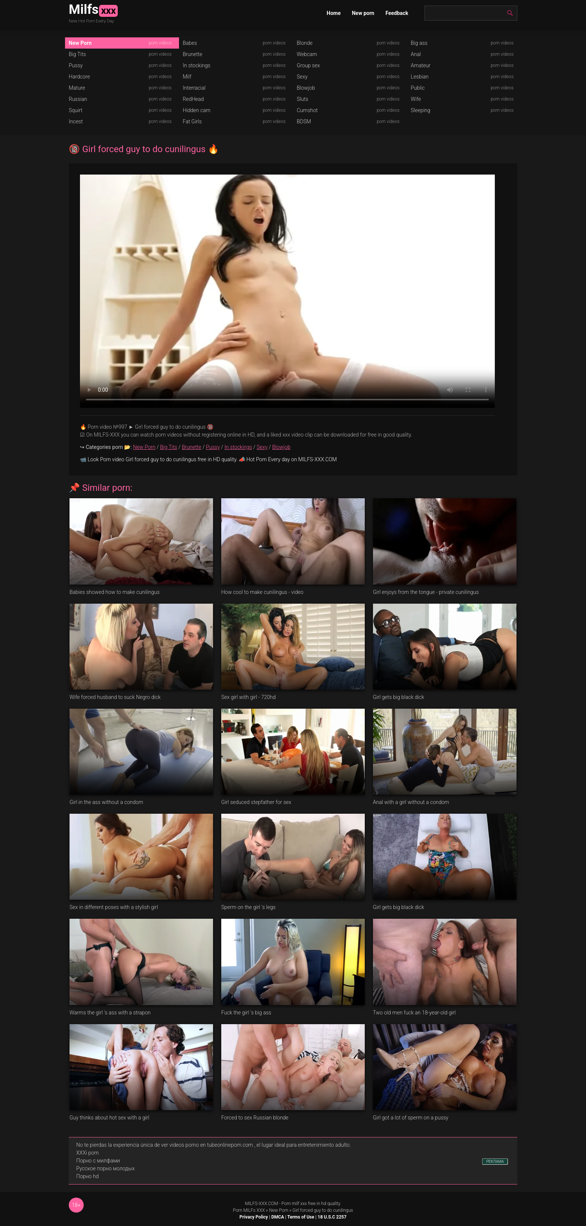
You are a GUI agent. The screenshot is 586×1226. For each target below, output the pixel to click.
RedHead (193, 99)
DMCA (277, 1217)
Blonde (304, 43)
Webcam (307, 54)
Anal (416, 54)
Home (333, 13)
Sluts (302, 99)
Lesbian (420, 77)
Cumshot (307, 110)
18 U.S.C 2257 (332, 1217)
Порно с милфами (98, 1161)
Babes (190, 43)
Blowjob (306, 88)
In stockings (196, 65)
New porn (363, 13)
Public (418, 88)
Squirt (76, 110)
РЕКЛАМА (495, 1161)
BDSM (304, 121)
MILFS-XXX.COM (261, 1203)
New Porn (80, 43)
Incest (76, 121)
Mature (77, 88)
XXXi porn (87, 1153)
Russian (78, 99)
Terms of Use (300, 1217)
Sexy (302, 77)
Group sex (308, 65)
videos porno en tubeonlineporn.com (211, 1145)
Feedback (396, 13)
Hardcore (79, 77)
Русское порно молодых (105, 1168)
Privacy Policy (254, 1217)
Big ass (419, 43)
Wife (416, 99)
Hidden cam (196, 110)
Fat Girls (192, 121)
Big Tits (77, 54)
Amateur (421, 65)
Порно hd (87, 1176)
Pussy (76, 65)
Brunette (192, 54)
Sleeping (420, 110)
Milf (187, 77)
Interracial (194, 88)
